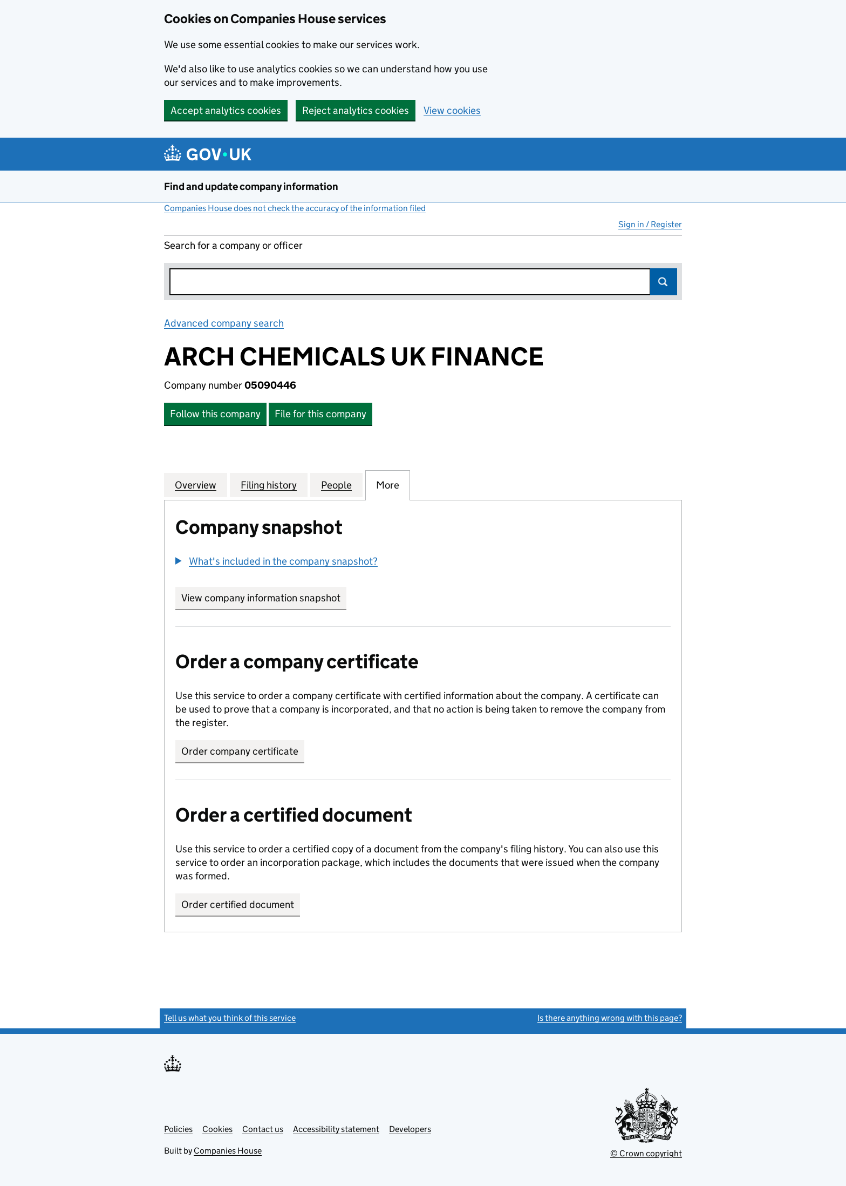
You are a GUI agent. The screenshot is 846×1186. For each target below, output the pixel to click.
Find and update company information (251, 186)
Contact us (262, 1129)
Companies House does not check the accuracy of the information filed (295, 208)
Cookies (217, 1129)
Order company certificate (239, 751)
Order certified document (237, 904)
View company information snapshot (263, 598)
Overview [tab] (195, 484)
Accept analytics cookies (225, 110)
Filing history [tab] (269, 484)
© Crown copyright (646, 1153)
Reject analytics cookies (355, 110)
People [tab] (336, 484)
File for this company (320, 414)
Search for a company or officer (233, 245)
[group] (423, 562)
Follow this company (215, 414)
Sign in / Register (650, 224)
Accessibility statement (336, 1129)
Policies (178, 1129)
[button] (276, 561)
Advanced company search (224, 323)
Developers (410, 1129)
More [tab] (387, 484)
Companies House (228, 1151)
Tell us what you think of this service (230, 1018)
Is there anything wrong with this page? (609, 1018)
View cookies (452, 110)
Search (663, 281)
